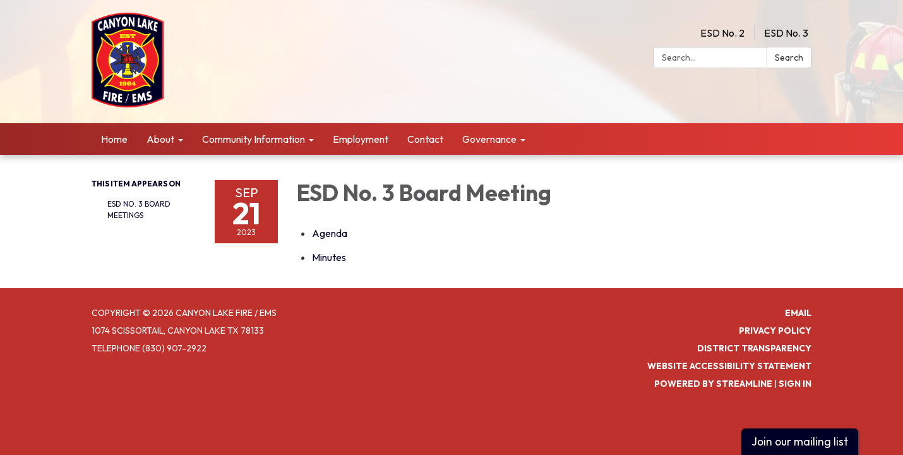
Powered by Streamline (713, 383)
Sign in (795, 383)
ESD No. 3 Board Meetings (138, 209)
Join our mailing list (799, 441)
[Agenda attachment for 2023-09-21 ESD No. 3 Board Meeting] (329, 233)
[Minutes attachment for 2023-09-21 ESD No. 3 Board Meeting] (329, 257)
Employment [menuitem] (360, 139)
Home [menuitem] (114, 139)
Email (798, 312)
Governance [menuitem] (489, 139)
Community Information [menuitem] (253, 139)
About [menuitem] (160, 139)
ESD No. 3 (786, 33)
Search (789, 57)
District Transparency (754, 348)
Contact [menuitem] (425, 139)
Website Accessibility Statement (729, 366)
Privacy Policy (775, 330)
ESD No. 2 (722, 33)
